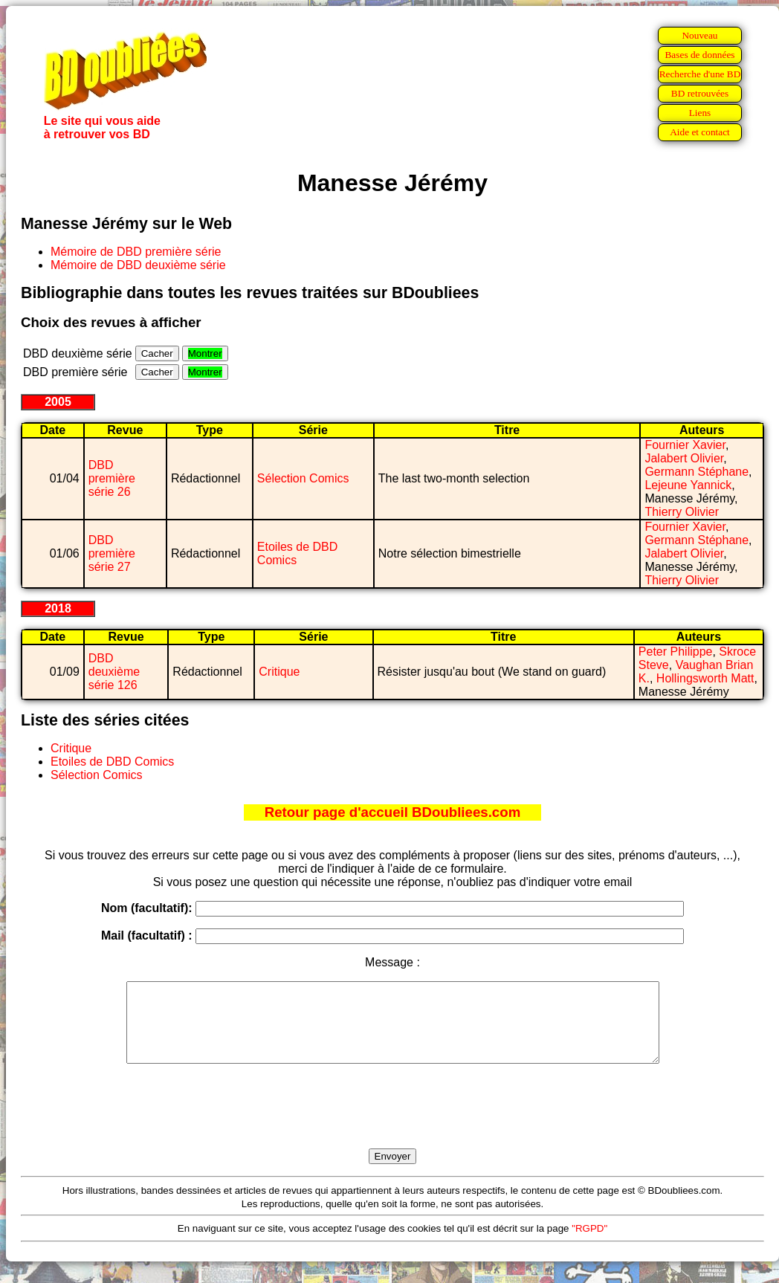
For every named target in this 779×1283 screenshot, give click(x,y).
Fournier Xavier (684, 445)
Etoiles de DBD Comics (112, 761)
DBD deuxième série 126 (114, 671)
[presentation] (392, 1123)
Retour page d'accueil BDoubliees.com (392, 812)
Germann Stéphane (696, 471)
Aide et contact (700, 132)
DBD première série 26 (111, 478)
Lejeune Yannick (687, 485)
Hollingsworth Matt (705, 678)
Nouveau (699, 35)
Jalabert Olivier (683, 458)
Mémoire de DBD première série (136, 251)
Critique (279, 671)
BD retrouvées (699, 93)
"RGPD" (589, 1244)
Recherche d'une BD (700, 74)
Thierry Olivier (681, 511)
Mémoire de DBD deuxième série (138, 265)
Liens (700, 112)
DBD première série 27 (111, 553)
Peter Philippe (676, 651)
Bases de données (699, 54)
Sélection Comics (303, 478)
